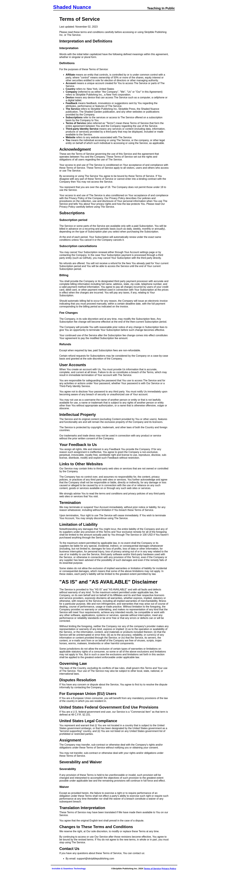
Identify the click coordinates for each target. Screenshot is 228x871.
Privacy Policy (169, 868)
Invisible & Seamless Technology (69, 868)
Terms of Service (152, 868)
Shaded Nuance (72, 7)
